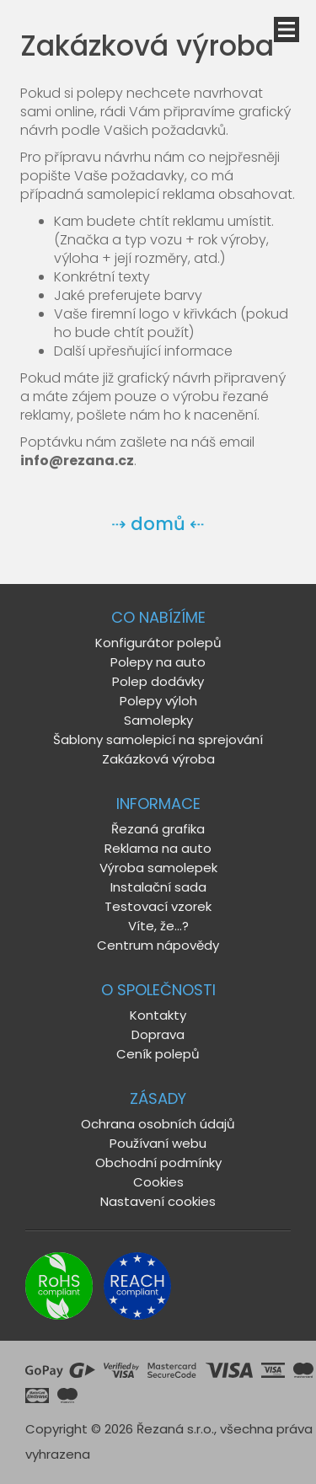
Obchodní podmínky (158, 1162)
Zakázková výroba (158, 759)
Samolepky (158, 720)
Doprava (158, 1034)
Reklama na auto (158, 848)
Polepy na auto (158, 662)
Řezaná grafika (158, 829)
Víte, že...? (158, 926)
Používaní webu (158, 1143)
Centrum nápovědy (158, 945)
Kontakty (158, 1015)
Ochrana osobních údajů (158, 1124)
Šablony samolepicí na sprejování (158, 739)
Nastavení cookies (158, 1201)
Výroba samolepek (158, 867)
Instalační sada (158, 887)
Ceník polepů (158, 1054)
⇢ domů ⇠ (158, 524)
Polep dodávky (158, 681)
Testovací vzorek (158, 906)
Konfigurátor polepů (158, 642)
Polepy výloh (158, 701)
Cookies (158, 1182)
